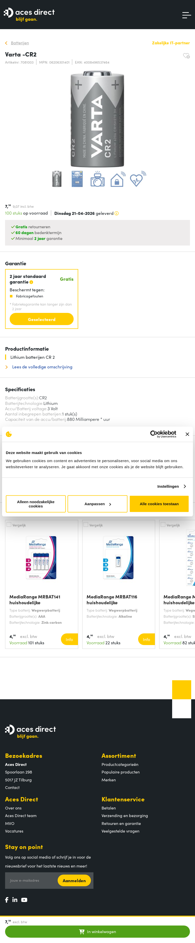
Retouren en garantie (121, 823)
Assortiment (119, 755)
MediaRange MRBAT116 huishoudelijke (112, 599)
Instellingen (168, 486)
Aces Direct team (21, 815)
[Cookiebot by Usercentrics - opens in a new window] (154, 434)
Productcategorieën (120, 764)
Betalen (109, 807)
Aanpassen (98, 504)
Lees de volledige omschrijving (41, 366)
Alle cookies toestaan (159, 504)
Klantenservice (123, 799)
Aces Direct (21, 799)
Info (69, 639)
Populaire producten (121, 772)
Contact (12, 787)
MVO (9, 823)
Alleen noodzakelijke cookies (36, 503)
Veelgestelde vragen (120, 831)
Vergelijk (19, 524)
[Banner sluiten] (187, 434)
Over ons (13, 807)
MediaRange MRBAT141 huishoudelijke (34, 599)
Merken (109, 779)
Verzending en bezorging (125, 815)
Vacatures (14, 831)
